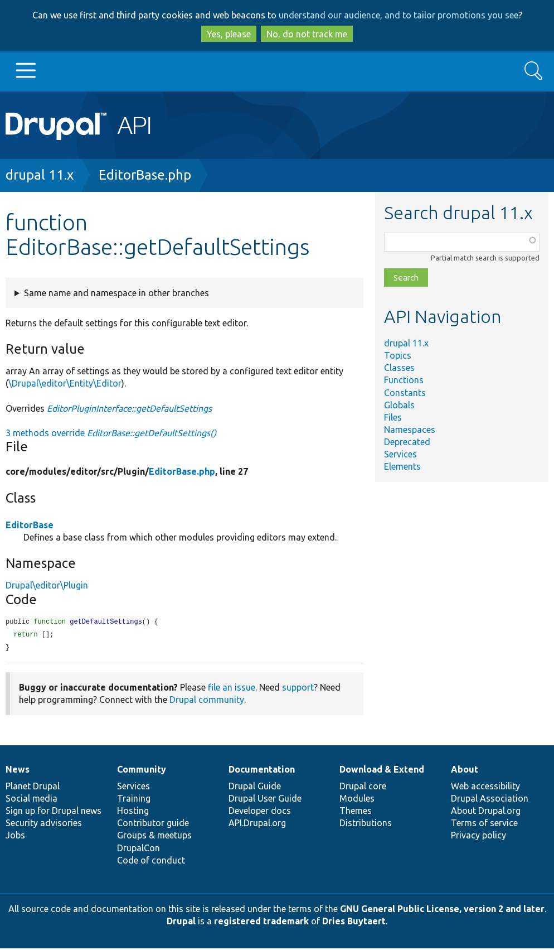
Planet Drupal (33, 788)
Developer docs (260, 812)
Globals (399, 405)
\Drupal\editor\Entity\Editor (65, 383)
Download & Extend (381, 771)
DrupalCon (138, 850)
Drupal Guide (255, 788)
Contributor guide (153, 824)
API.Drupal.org (257, 824)
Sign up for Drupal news (53, 812)
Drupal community (206, 701)
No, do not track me (306, 34)
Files (393, 417)
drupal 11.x (40, 174)
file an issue (231, 689)
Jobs (15, 837)
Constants (405, 393)
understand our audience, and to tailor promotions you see (398, 15)
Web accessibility (485, 788)
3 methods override (111, 433)
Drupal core (362, 788)
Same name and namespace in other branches (116, 293)
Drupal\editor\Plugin (47, 585)
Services (400, 454)
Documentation (262, 771)
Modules (357, 800)
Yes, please (229, 34)
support (298, 689)
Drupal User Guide (265, 800)
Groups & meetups (154, 837)
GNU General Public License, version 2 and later (442, 910)
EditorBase (30, 525)
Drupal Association (489, 800)
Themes (355, 812)
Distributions (365, 824)
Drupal (181, 923)
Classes (399, 368)
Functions (404, 380)
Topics (397, 355)
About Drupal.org (486, 812)
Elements (402, 466)
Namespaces (409, 430)
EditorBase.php (145, 174)
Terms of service (484, 824)
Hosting (133, 812)
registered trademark (261, 923)
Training (133, 800)
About (464, 771)
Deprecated (407, 442)
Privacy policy (478, 837)
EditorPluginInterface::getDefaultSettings (129, 408)
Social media (31, 800)
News (18, 771)
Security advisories (44, 824)
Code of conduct (151, 862)
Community (141, 771)
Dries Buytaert (354, 923)
